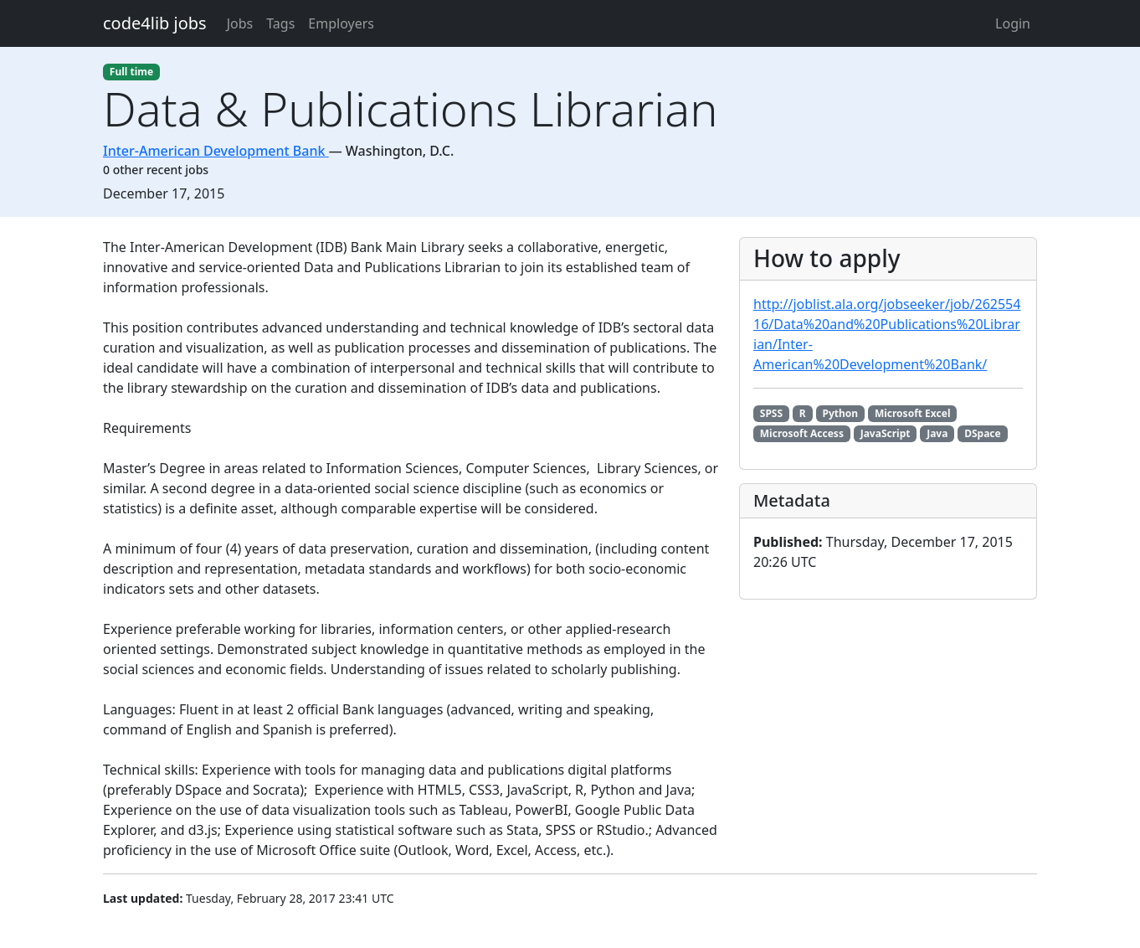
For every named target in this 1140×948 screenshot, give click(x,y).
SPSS (771, 413)
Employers (341, 23)
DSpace (982, 433)
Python (841, 413)
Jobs (240, 23)
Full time (131, 71)
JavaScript (885, 433)
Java (937, 433)
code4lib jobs (155, 23)
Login (1012, 23)
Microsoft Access (802, 433)
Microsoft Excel (913, 413)
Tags (280, 23)
